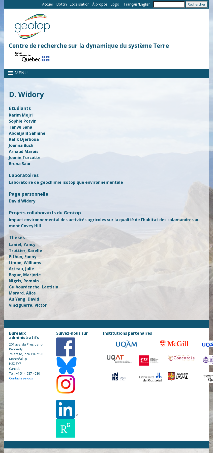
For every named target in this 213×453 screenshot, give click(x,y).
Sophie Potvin (23, 121)
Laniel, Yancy (22, 244)
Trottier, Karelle (25, 250)
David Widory (22, 201)
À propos (100, 4)
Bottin (61, 4)
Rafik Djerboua (24, 139)
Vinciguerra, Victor (28, 305)
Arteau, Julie (21, 268)
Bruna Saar (20, 163)
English (144, 4)
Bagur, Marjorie (25, 275)
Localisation (79, 4)
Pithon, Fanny (22, 256)
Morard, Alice (22, 293)
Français (131, 4)
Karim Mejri (21, 115)
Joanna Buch (21, 145)
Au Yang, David (24, 299)
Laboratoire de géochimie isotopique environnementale (66, 182)
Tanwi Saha (20, 127)
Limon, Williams (25, 262)
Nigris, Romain (24, 281)
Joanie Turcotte (25, 157)
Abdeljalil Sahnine (27, 133)
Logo (114, 4)
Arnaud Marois (23, 151)
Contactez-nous (21, 378)
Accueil (47, 4)
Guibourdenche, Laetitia (33, 287)
